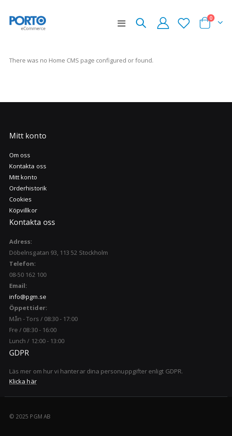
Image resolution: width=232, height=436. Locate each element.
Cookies (20, 199)
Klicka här (23, 381)
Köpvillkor (23, 210)
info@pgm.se (27, 297)
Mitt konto (23, 177)
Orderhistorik (28, 188)
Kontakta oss (27, 166)
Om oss (19, 155)
